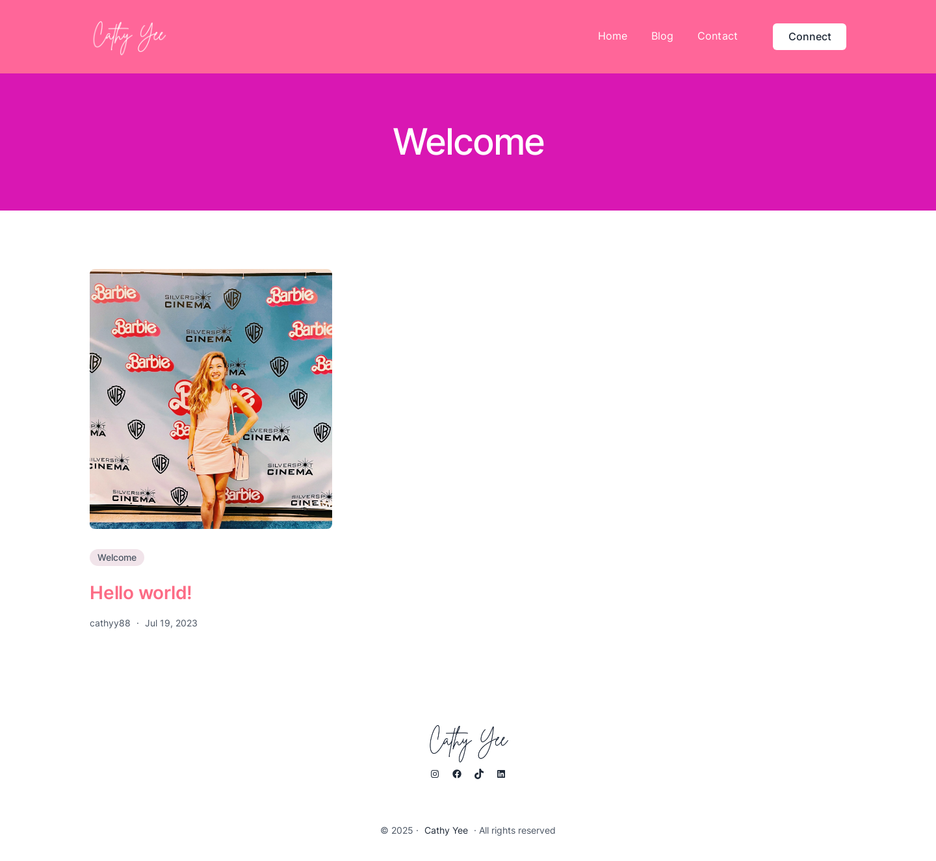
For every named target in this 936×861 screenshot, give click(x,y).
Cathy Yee (446, 830)
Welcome (117, 557)
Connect (809, 36)
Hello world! (141, 593)
